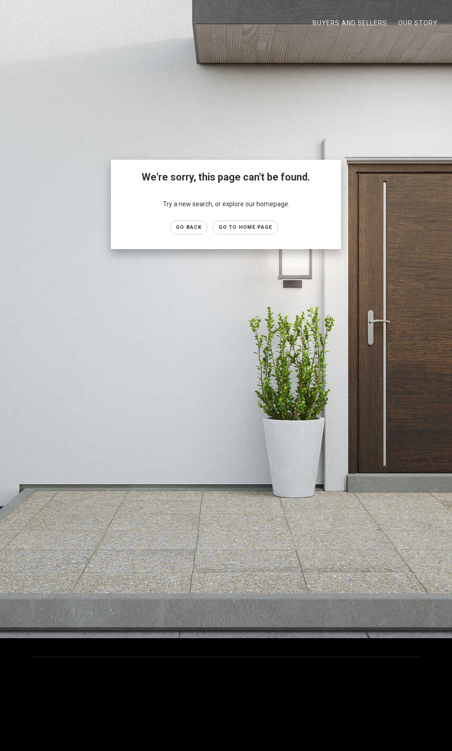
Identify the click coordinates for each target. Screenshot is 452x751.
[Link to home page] (14, 23)
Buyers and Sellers (350, 23)
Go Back (189, 227)
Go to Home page (245, 227)
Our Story (418, 23)
